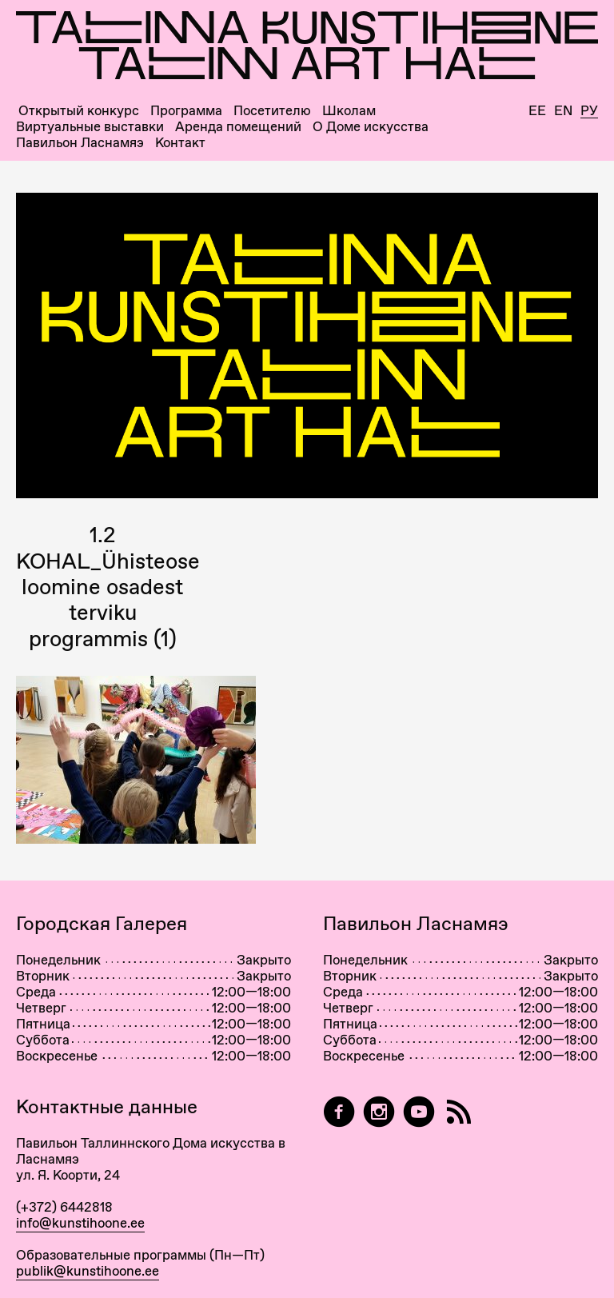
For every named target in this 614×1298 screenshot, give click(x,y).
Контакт (180, 143)
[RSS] (459, 1112)
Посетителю (272, 111)
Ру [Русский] (589, 111)
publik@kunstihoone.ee (87, 1271)
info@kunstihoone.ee (80, 1223)
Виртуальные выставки (90, 127)
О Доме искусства (371, 127)
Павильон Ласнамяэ (80, 143)
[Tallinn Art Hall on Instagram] (379, 1112)
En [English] (563, 111)
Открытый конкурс (78, 111)
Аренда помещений (238, 127)
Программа (186, 111)
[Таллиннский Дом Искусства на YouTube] (419, 1112)
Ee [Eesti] (537, 111)
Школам (349, 111)
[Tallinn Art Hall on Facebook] (339, 1112)
